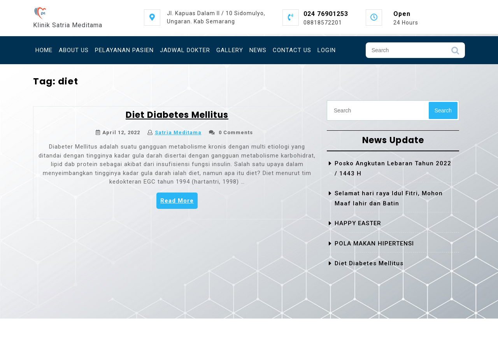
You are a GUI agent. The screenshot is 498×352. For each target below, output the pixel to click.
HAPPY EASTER (358, 223)
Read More (179, 202)
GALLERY (229, 50)
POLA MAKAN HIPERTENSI (374, 243)
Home (44, 50)
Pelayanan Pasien (124, 50)
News (258, 50)
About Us (74, 50)
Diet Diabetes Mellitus (177, 115)
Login (326, 50)
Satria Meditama (178, 132)
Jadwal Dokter (185, 50)
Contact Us (292, 50)
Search (455, 52)
